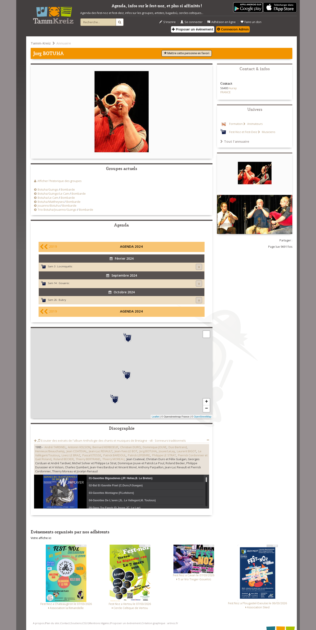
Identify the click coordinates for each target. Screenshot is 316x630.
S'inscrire (167, 22)
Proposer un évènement (192, 29)
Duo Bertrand (177, 447)
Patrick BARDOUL (114, 455)
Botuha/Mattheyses (51, 202)
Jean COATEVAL (77, 451)
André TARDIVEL (55, 447)
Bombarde (68, 189)
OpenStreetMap (202, 416)
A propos (38, 623)
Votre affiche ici (41, 538)
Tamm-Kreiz (41, 43)
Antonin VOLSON (79, 447)
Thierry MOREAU (113, 459)
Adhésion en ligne (221, 22)
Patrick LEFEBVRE (139, 455)
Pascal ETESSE (91, 455)
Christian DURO (130, 447)
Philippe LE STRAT (164, 455)
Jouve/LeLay (167, 451)
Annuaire (63, 43)
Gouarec (64, 283)
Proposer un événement (125, 623)
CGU (85, 623)
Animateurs (255, 124)
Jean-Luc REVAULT (101, 451)
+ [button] (206, 402)
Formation (236, 124)
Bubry (62, 299)
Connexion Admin (233, 29)
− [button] (206, 408)
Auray (233, 88)
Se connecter (191, 22)
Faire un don (250, 22)
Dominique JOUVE (154, 447)
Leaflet (155, 416)
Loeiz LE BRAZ (71, 455)
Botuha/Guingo (48, 189)
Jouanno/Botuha (49, 206)
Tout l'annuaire (234, 141)
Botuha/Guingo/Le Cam (54, 194)
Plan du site (52, 623)
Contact (65, 623)
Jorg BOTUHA (148, 451)
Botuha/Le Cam (48, 198)
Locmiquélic (64, 266)
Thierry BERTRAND (88, 459)
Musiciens (268, 132)
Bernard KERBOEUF (105, 447)
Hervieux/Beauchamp (50, 451)
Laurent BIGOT (186, 451)
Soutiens (76, 623)
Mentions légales (99, 623)
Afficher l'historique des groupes (59, 181)
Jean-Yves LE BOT (126, 451)
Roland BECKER (63, 459)
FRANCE (225, 92)
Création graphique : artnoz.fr (160, 623)
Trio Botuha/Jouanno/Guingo (57, 210)
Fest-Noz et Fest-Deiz (243, 132)
